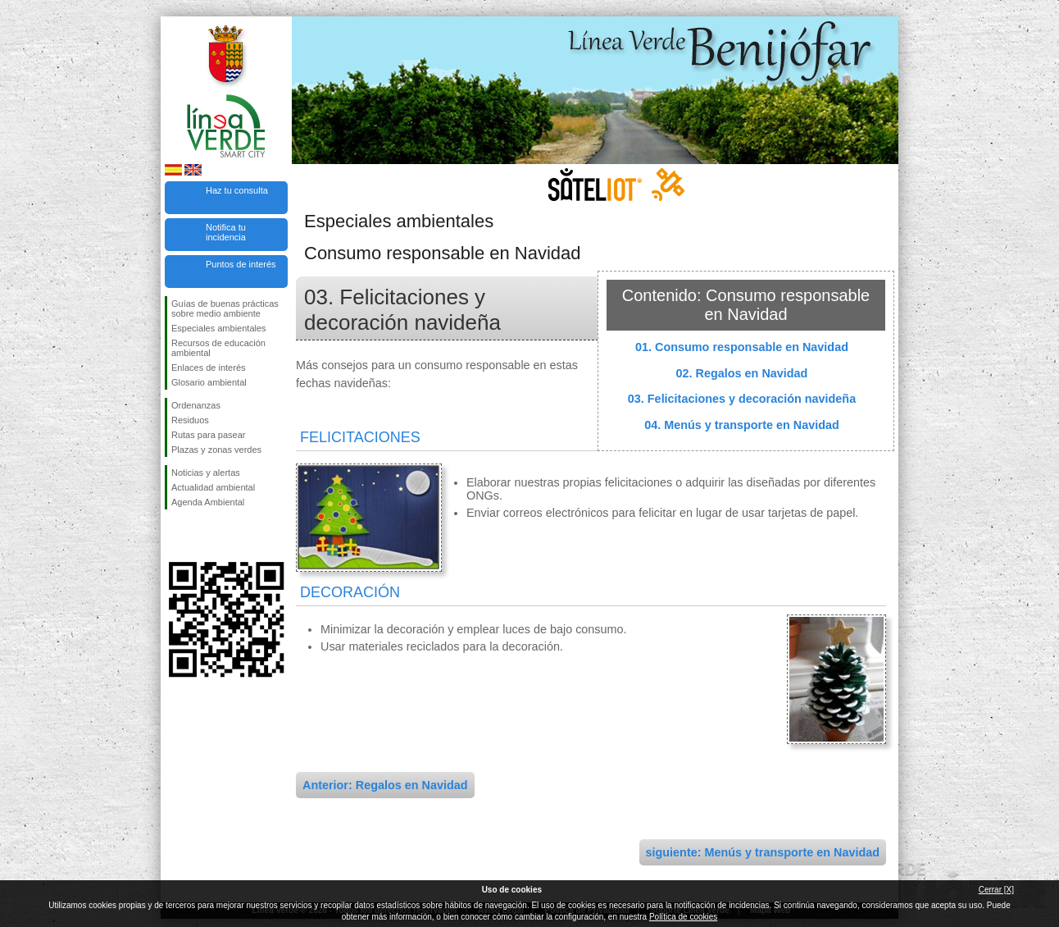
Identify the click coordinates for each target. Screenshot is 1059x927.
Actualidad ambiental (213, 487)
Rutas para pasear (208, 435)
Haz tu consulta (237, 190)
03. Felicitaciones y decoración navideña (742, 398)
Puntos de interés (241, 264)
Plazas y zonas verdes (216, 449)
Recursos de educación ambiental (218, 348)
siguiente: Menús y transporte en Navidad (762, 852)
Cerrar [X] (996, 889)
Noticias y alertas (205, 472)
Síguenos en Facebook (174, 536)
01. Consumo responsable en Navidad (741, 347)
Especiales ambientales (218, 328)
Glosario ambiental (209, 382)
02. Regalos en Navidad (742, 373)
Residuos (190, 420)
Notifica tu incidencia (226, 232)
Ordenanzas (195, 405)
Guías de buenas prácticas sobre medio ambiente (225, 308)
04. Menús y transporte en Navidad (741, 425)
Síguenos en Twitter (201, 536)
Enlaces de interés (208, 367)
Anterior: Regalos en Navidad (385, 785)
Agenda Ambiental (207, 502)
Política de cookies (683, 916)
